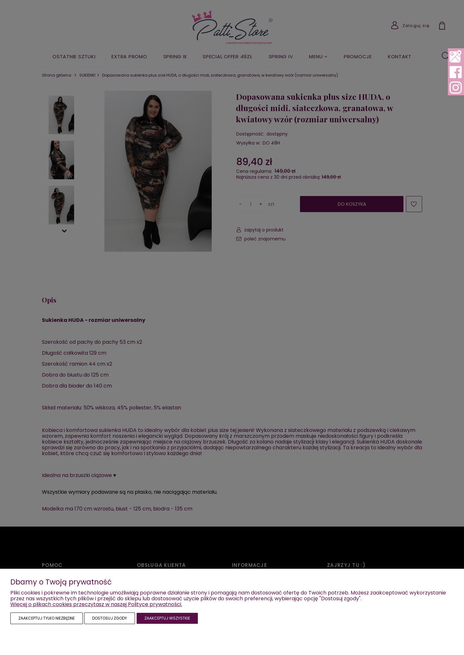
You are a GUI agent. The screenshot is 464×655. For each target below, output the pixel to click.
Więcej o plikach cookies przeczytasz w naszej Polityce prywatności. (96, 604)
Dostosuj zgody (109, 618)
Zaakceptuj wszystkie (167, 618)
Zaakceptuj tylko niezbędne (46, 618)
